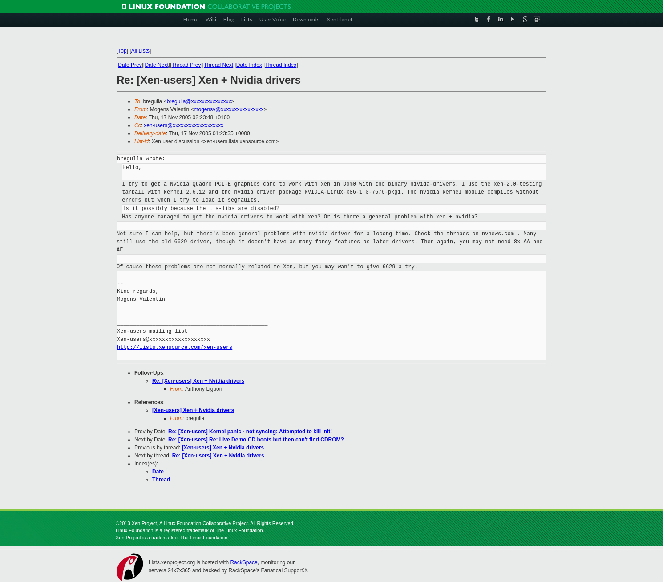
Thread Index (281, 65)
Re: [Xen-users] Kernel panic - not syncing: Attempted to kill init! (250, 431)
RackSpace (243, 562)
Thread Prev (186, 65)
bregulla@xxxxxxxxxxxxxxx (199, 101)
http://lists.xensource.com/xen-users (174, 347)
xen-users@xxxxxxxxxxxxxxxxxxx (183, 125)
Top (122, 51)
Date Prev (129, 65)
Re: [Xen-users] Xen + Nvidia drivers (198, 381)
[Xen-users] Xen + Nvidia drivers (193, 410)
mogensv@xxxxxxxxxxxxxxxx (229, 109)
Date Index (249, 65)
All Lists (140, 51)
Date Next (156, 65)
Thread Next (218, 65)
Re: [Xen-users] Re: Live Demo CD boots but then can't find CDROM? (256, 439)
